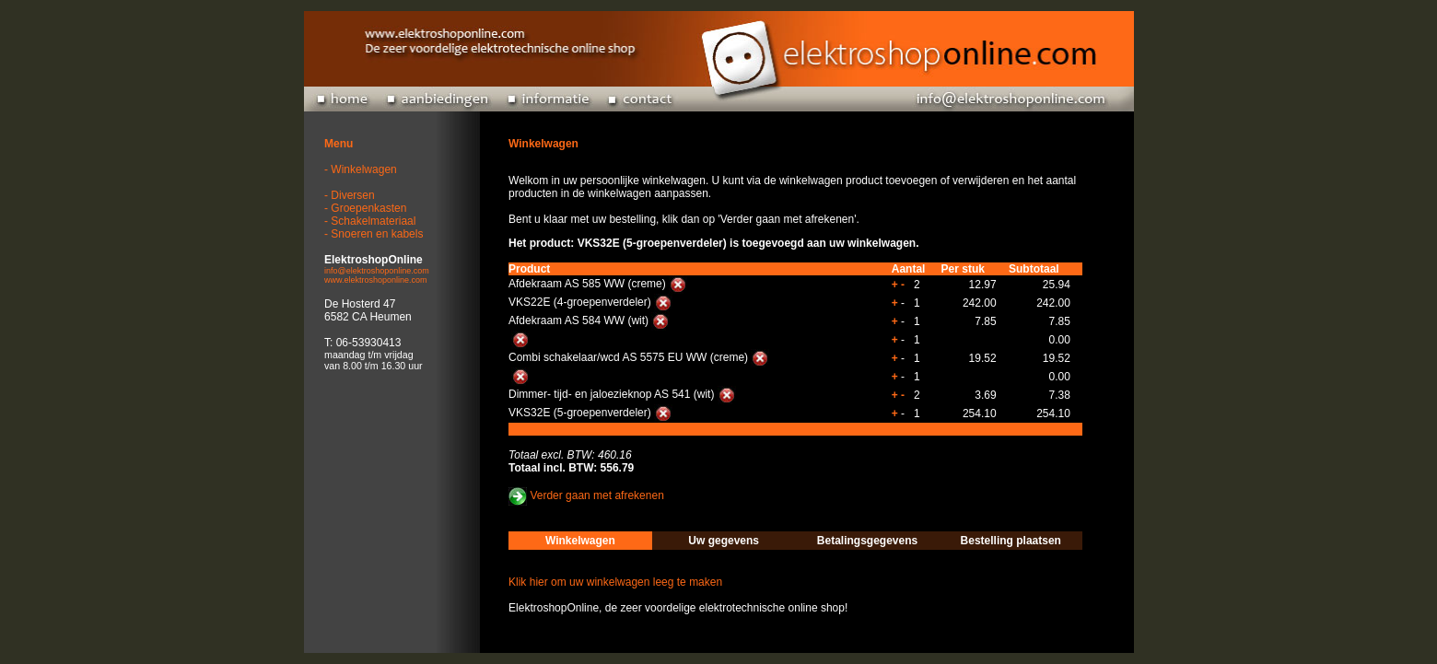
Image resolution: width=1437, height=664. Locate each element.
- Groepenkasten (365, 208)
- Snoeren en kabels (373, 233)
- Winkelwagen (360, 169)
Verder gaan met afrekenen (596, 496)
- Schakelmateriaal (369, 221)
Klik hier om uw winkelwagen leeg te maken (615, 582)
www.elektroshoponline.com (375, 280)
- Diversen (349, 195)
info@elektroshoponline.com (376, 270)
